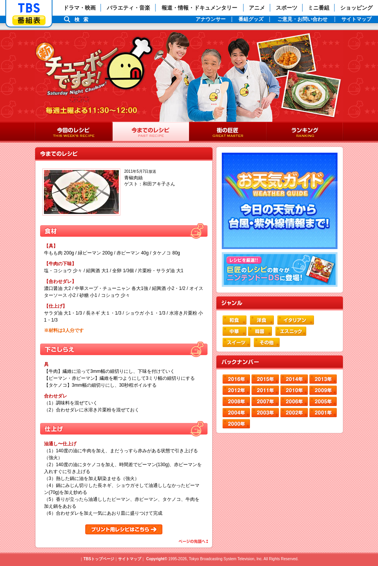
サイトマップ (129, 559)
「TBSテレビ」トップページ (29, 8)
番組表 (29, 20)
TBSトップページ (98, 559)
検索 (83, 19)
